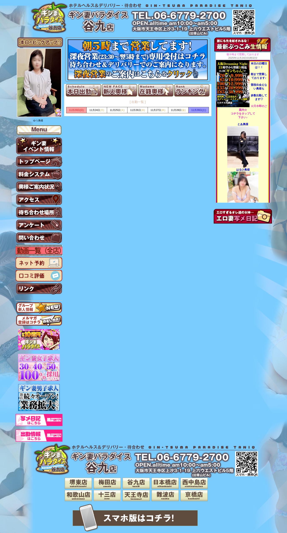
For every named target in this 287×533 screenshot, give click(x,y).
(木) (158, 110)
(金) (178, 110)
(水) (137, 110)
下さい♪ (243, 117)
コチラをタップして (243, 113)
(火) (117, 110)
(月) (96, 110)
